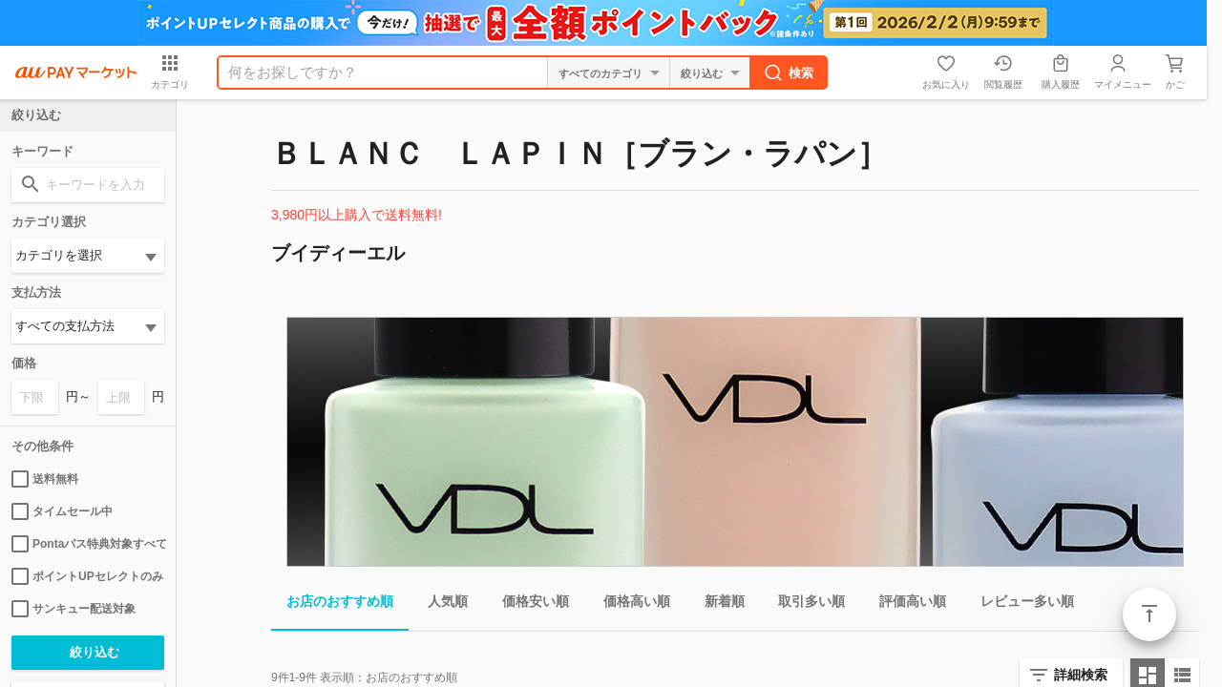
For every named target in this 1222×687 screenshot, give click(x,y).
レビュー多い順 (1019, 604)
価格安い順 (528, 604)
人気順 (440, 604)
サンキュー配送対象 (73, 608)
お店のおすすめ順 (332, 604)
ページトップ (1149, 614)
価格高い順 (629, 604)
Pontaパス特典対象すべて (87, 543)
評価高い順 (905, 604)
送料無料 (44, 479)
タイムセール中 (62, 511)
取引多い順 (804, 604)
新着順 (717, 604)
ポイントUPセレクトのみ (87, 576)
